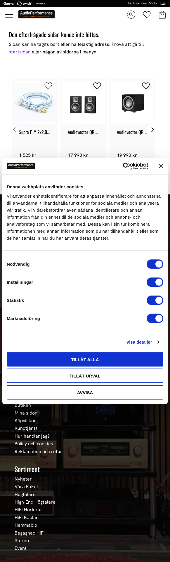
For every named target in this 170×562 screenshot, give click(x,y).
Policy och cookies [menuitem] (34, 443)
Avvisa (85, 392)
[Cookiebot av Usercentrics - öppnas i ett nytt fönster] (122, 166)
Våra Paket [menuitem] (26, 486)
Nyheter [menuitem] (23, 479)
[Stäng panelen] (161, 166)
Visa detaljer (139, 342)
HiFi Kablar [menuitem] (26, 517)
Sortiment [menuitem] (27, 469)
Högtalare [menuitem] (25, 494)
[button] (9, 15)
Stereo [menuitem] (22, 540)
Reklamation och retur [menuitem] (38, 451)
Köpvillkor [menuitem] (25, 420)
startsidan (20, 52)
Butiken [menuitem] (23, 405)
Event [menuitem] (21, 548)
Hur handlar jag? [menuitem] (32, 436)
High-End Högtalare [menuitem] (35, 502)
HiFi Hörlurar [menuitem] (28, 509)
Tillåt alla (85, 359)
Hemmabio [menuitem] (26, 525)
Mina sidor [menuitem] (26, 413)
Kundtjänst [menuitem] (26, 428)
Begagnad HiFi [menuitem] (30, 533)
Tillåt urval (85, 375)
